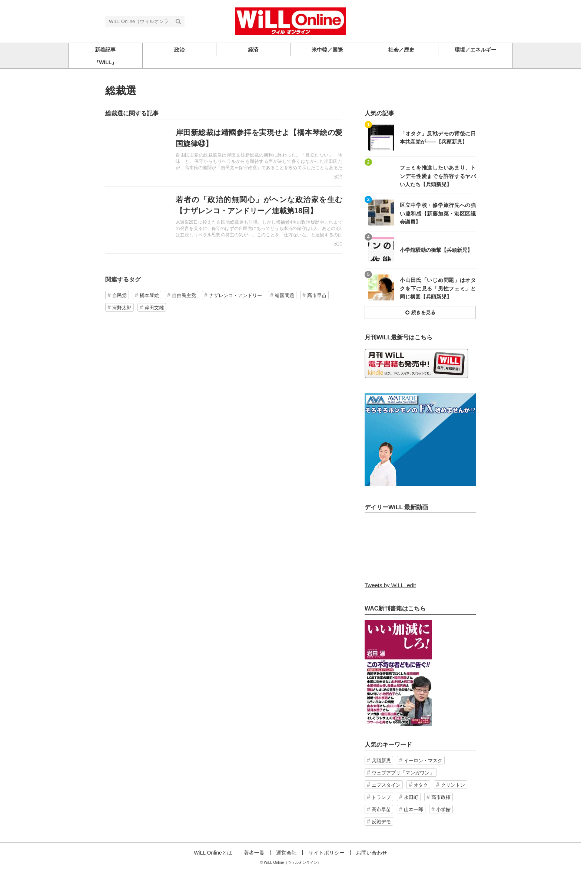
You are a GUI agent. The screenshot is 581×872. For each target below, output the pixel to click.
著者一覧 (254, 852)
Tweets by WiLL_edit (390, 585)
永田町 (411, 797)
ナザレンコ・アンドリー (235, 295)
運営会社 (286, 852)
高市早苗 (316, 295)
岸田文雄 (154, 307)
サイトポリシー (326, 852)
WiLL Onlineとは (213, 852)
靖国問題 (284, 295)
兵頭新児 (381, 760)
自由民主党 (184, 295)
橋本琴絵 (149, 295)
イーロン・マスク (423, 760)
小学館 (443, 809)
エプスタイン (386, 785)
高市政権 (441, 797)
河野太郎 (122, 307)
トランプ (381, 797)
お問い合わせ (371, 852)
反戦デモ (381, 822)
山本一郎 (413, 809)
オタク (421, 785)
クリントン (453, 785)
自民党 (119, 295)
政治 (337, 176)
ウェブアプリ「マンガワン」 (403, 773)
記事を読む (223, 152)
